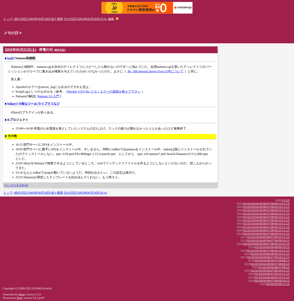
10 (279, 203)
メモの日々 (13, 33)
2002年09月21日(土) (20, 50)
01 (245, 203)
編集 (111, 19)
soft (10, 58)
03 (253, 203)
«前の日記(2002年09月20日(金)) (34, 19)
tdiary (12, 103)
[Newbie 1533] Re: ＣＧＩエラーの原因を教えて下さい (103, 91)
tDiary (22, 294)
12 (287, 200)
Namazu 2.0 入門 (48, 96)
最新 (60, 19)
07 (268, 203)
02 (249, 203)
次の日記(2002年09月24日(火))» (85, 19)
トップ (7, 19)
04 (256, 203)
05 (260, 203)
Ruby (20, 297)
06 (264, 203)
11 (283, 200)
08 (272, 203)
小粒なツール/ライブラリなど (39, 103)
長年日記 (60, 50)
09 (275, 203)
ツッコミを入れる (16, 185)
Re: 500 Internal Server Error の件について (155, 71)
